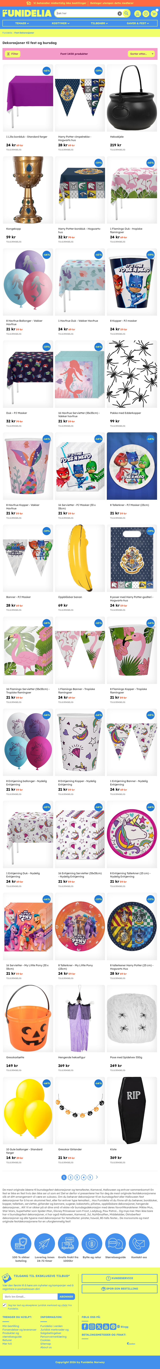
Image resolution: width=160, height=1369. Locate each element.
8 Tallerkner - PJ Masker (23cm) (129, 505)
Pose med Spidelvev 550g (126, 1057)
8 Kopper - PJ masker (123, 321)
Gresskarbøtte (15, 1057)
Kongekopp (13, 228)
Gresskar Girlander (70, 1149)
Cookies (45, 1340)
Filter (14, 54)
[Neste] (96, 1177)
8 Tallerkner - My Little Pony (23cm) (75, 967)
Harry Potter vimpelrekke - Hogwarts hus (74, 138)
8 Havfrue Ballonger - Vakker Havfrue (24, 322)
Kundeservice (119, 1278)
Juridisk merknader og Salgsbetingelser (54, 1331)
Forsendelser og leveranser (19, 1329)
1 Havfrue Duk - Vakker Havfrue (78, 321)
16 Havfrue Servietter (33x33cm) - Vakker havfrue (79, 414)
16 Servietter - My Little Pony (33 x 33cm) (27, 967)
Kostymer (59, 23)
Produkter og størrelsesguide (12, 1335)
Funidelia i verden (51, 1326)
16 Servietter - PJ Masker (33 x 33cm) (77, 506)
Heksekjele (117, 136)
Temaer (20, 23)
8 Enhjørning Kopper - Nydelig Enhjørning (77, 783)
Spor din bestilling (119, 1289)
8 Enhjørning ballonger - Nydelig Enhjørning (26, 783)
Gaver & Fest (136, 23)
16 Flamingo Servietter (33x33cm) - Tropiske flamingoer (28, 691)
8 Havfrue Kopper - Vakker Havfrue (22, 506)
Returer (7, 1340)
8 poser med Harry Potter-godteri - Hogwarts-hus (131, 598)
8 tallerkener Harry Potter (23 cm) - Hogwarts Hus (131, 967)
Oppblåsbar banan (70, 597)
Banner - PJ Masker (18, 597)
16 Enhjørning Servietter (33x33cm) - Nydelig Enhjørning (80, 875)
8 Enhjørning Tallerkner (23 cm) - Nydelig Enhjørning (130, 875)
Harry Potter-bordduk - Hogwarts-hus (79, 230)
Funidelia (7, 32)
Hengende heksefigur (71, 1057)
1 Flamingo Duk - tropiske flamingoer (126, 230)
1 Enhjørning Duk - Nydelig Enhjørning (23, 875)
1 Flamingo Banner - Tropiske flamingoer (76, 691)
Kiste (113, 1149)
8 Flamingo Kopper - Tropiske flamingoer (128, 691)
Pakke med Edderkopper (125, 413)
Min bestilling (10, 1326)
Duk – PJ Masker (16, 413)
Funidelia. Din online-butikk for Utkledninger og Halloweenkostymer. (27, 13)
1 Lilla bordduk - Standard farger (26, 136)
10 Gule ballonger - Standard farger (24, 1151)
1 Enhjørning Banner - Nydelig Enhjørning (129, 783)
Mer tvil (7, 1343)
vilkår (64, 1305)
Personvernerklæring (53, 1336)
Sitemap (45, 1343)
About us (46, 1347)
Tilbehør (98, 23)
